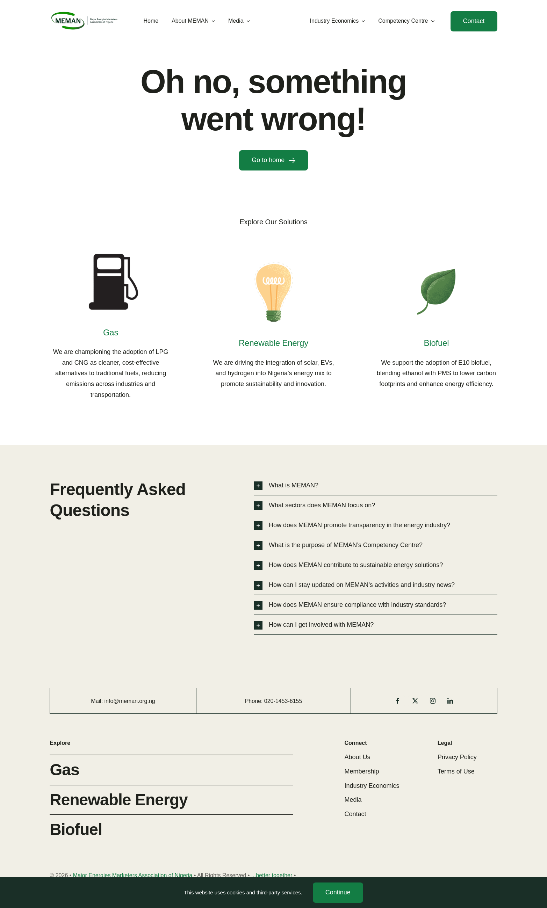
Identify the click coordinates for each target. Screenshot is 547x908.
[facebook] (398, 700)
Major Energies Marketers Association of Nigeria (132, 875)
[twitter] (415, 700)
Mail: (97, 701)
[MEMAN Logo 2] (85, 13)
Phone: (254, 701)
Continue (338, 892)
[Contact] (474, 21)
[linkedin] (450, 700)
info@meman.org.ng (130, 701)
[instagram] (433, 700)
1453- (282, 701)
